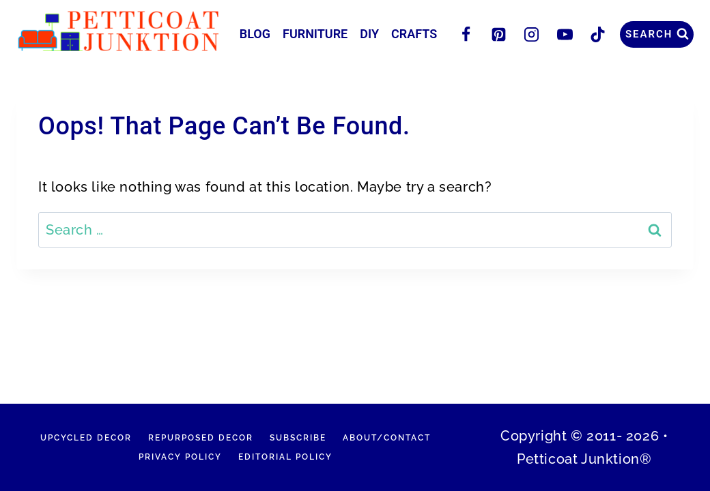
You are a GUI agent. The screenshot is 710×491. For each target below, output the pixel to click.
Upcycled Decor (86, 438)
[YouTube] (564, 34)
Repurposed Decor (200, 438)
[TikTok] (597, 34)
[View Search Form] (657, 34)
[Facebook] (465, 34)
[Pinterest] (499, 34)
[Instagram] (532, 34)
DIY (369, 34)
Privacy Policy (180, 457)
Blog (255, 34)
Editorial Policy (285, 457)
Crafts (414, 34)
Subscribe (298, 438)
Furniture (315, 34)
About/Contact (387, 438)
